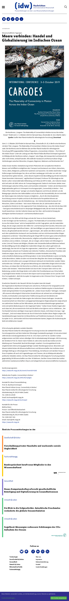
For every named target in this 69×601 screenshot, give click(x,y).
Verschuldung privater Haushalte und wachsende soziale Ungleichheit (32, 447)
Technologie (13, 557)
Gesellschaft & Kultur (16, 559)
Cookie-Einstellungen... (8, 598)
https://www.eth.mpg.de (10, 422)
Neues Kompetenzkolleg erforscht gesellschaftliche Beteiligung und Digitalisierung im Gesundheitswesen (31, 490)
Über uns (38, 557)
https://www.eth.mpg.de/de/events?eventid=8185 (19, 370)
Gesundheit (13, 562)
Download (57, 137)
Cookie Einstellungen (41, 567)
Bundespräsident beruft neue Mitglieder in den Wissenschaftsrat (27, 466)
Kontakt (38, 564)
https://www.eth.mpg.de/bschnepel (14, 400)
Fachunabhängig (14, 569)
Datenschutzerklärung (42, 562)
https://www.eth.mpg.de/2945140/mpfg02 (17, 378)
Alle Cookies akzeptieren (58, 598)
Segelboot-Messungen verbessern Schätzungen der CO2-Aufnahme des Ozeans (32, 528)
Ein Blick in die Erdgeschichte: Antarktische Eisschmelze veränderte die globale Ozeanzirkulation (32, 509)
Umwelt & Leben (14, 564)
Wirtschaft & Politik (15, 567)
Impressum (39, 559)
